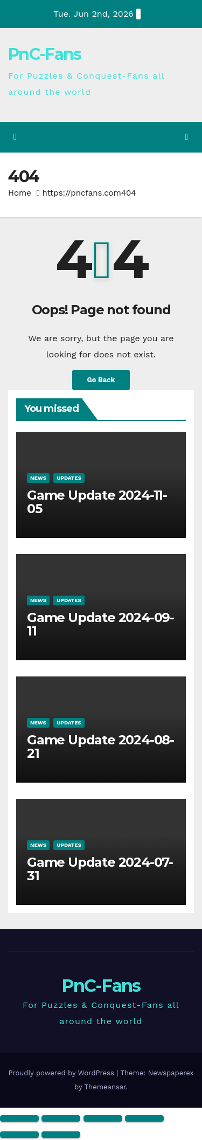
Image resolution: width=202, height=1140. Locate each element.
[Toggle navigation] (186, 137)
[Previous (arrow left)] (19, 1134)
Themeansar (105, 1087)
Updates (69, 478)
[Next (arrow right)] (60, 1134)
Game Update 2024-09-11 (100, 624)
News (38, 478)
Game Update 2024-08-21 (100, 746)
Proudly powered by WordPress (62, 1073)
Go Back (101, 380)
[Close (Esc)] (144, 1118)
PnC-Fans (44, 54)
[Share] (102, 1118)
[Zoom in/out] (19, 1118)
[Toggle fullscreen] (60, 1118)
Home (19, 193)
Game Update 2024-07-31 (100, 868)
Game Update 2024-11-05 (97, 501)
